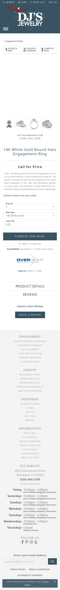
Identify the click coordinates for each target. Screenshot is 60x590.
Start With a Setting (30, 353)
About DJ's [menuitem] (30, 433)
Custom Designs (30, 361)
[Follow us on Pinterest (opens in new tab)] (26, 542)
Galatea (30, 412)
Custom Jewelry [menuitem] (30, 453)
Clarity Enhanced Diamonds (30, 341)
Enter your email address (30, 555)
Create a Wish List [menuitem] (30, 445)
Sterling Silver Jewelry (29, 386)
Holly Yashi (30, 416)
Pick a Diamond (30, 349)
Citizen (30, 407)
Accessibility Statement (30, 575)
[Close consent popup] (55, 582)
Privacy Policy (18, 569)
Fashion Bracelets (30, 382)
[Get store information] (30, 484)
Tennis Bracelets (30, 378)
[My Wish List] (37, 2)
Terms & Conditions (39, 569)
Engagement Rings (14, 41)
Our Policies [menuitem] (30, 449)
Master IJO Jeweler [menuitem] (30, 441)
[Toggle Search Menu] (9, 2)
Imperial (30, 420)
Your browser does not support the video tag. (30, 73)
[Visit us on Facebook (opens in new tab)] (22, 542)
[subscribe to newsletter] (52, 561)
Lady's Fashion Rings (30, 390)
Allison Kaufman (30, 403)
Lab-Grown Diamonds (30, 345)
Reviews (30, 294)
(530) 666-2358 (30, 138)
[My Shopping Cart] (22, 2)
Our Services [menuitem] (30, 437)
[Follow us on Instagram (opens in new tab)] (31, 542)
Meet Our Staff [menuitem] (30, 457)
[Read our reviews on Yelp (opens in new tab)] (35, 542)
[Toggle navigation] (5, 28)
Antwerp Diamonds (30, 357)
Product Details (30, 286)
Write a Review (30, 314)
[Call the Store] (30, 479)
